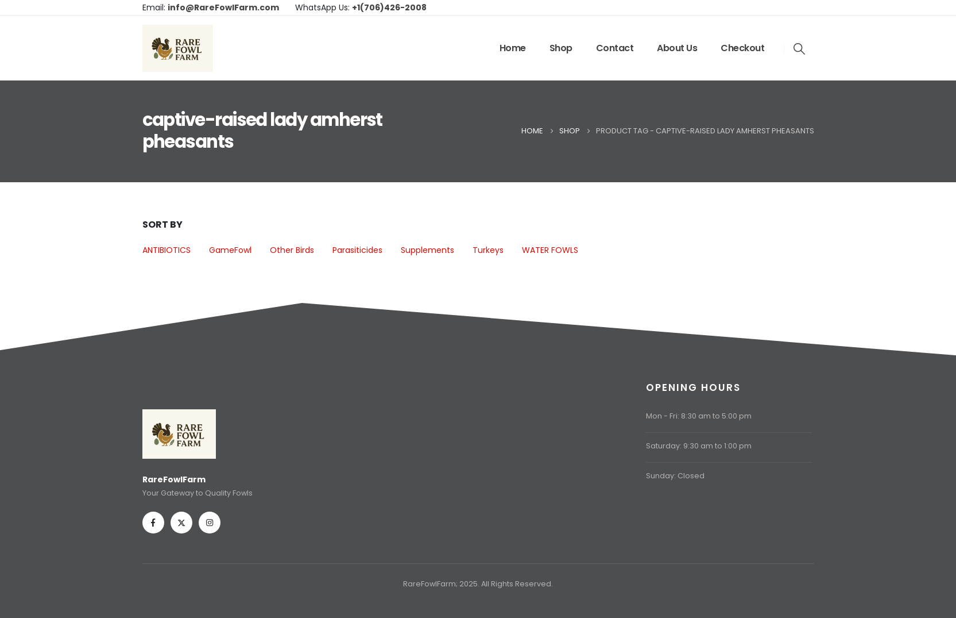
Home (513, 48)
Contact (615, 48)
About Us (677, 48)
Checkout (742, 48)
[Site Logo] (177, 48)
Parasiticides (357, 250)
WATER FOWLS (550, 250)
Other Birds (292, 250)
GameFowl (230, 250)
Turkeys (488, 250)
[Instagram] (209, 522)
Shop (560, 48)
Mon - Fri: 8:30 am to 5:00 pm (699, 416)
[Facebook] (153, 522)
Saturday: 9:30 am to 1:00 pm (699, 446)
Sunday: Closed (675, 476)
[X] (181, 522)
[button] (799, 48)
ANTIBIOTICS (166, 250)
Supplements (427, 250)
